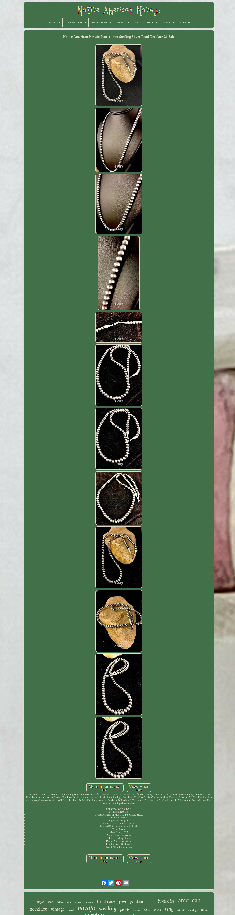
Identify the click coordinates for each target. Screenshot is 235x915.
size (147, 909)
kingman (78, 902)
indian (60, 902)
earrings (193, 910)
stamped (150, 903)
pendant (136, 901)
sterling (108, 908)
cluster (136, 910)
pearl (122, 902)
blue (204, 910)
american (189, 900)
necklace (38, 909)
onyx (40, 902)
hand (71, 910)
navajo (86, 908)
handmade (106, 901)
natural (90, 902)
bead (50, 902)
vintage (58, 909)
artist (181, 910)
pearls (124, 910)
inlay (68, 902)
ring (169, 909)
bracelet (166, 901)
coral (157, 910)
